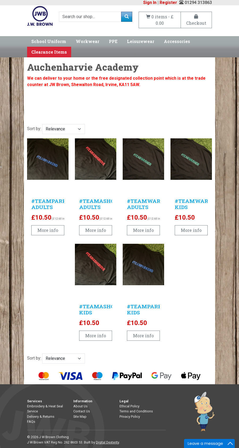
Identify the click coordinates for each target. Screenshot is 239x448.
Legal (124, 401)
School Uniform (48, 41)
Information (82, 401)
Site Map (80, 417)
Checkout (196, 20)
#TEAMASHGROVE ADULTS (104, 204)
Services (34, 401)
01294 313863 (198, 2)
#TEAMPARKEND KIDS (150, 309)
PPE (113, 41)
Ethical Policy (129, 406)
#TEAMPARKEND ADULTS (54, 204)
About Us (80, 406)
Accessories (177, 41)
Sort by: (56, 129)
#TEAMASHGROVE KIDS (104, 309)
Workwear (87, 41)
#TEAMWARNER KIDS (197, 204)
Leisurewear (140, 41)
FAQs (31, 422)
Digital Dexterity (107, 442)
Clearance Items (49, 52)
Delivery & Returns (40, 417)
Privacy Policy (130, 417)
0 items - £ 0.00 (159, 20)
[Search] (90, 17)
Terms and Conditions (136, 411)
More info (47, 230)
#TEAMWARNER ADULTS (149, 204)
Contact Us (81, 411)
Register (168, 2)
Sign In (149, 2)
